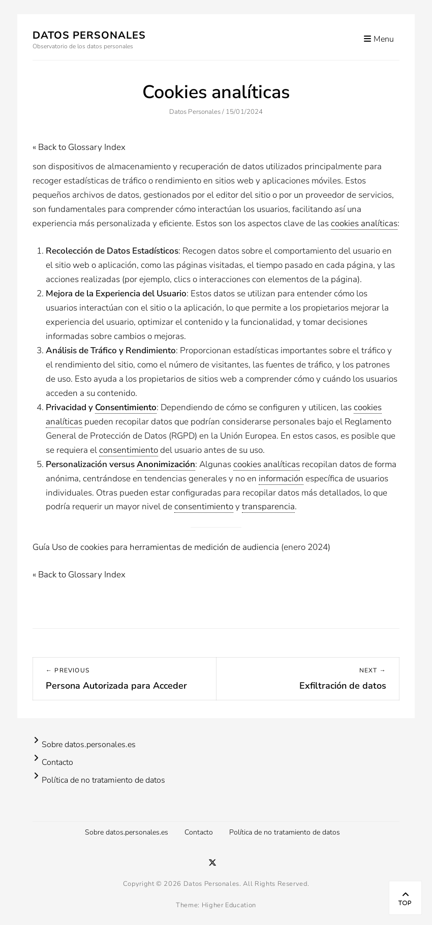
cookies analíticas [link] (364, 223)
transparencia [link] (268, 506)
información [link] (281, 478)
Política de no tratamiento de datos (103, 780)
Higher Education (229, 905)
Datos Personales (89, 35)
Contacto (57, 762)
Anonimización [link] (166, 464)
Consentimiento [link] (126, 407)
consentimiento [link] (128, 450)
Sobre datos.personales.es (89, 744)
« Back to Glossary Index (79, 147)
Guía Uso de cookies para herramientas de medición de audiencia (156, 547)
